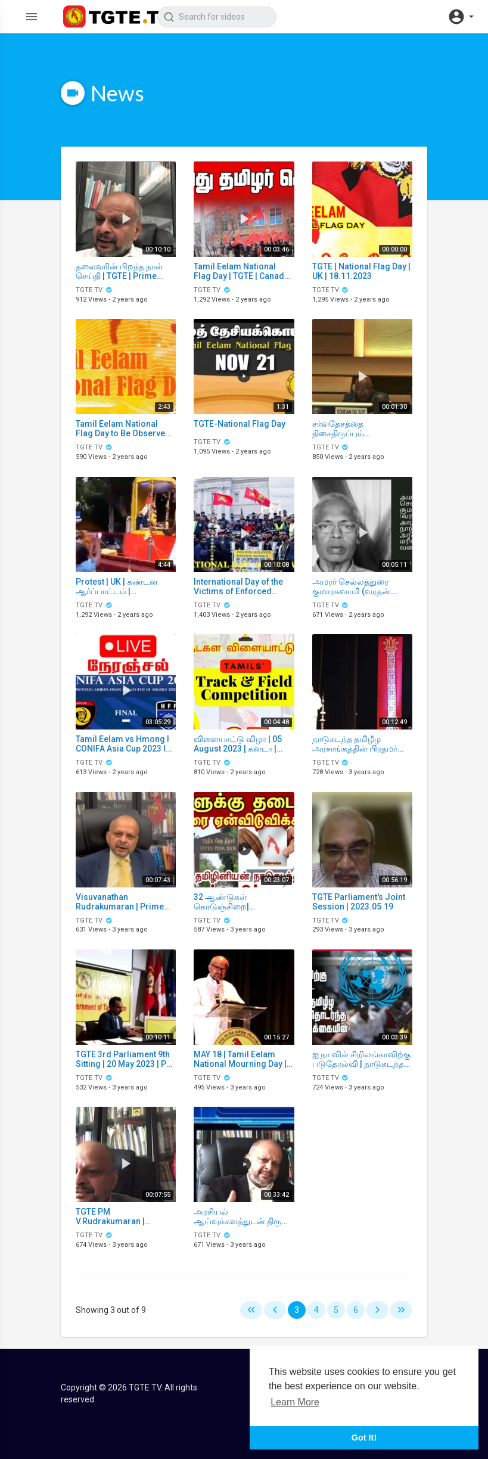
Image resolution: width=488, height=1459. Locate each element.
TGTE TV (94, 290)
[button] (460, 16)
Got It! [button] (364, 1437)
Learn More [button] (295, 1402)
